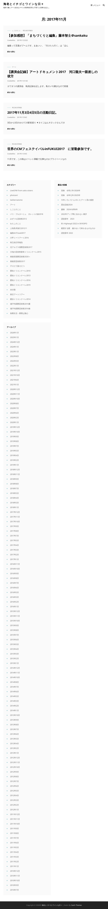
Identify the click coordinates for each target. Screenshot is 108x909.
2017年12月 (15, 512)
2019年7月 (14, 446)
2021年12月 (15, 370)
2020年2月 (14, 417)
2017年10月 (15, 521)
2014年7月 (14, 687)
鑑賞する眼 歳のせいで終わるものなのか (78, 228)
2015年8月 (14, 630)
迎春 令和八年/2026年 (70, 190)
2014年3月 (14, 701)
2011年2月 (14, 861)
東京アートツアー (17, 294)
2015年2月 (14, 658)
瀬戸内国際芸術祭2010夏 (20, 304)
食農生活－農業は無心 (19, 313)
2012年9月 (14, 772)
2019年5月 (14, 450)
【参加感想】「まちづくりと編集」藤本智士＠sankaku (47, 35)
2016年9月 (14, 573)
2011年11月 (15, 819)
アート (14, 67)
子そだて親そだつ (17, 266)
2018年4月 (14, 498)
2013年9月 (14, 720)
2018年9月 (14, 479)
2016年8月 (14, 578)
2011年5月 (14, 847)
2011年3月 (14, 857)
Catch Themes (76, 905)
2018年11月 (15, 474)
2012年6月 (14, 786)
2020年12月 (15, 389)
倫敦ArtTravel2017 (17, 233)
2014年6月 (14, 691)
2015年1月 (14, 663)
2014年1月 (14, 710)
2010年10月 (15, 880)
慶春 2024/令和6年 (69, 209)
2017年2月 (14, 554)
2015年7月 (14, 635)
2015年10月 (15, 620)
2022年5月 (14, 361)
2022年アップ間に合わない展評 (74, 214)
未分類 (13, 289)
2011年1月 (14, 866)
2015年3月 (14, 654)
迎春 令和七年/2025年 (70, 195)
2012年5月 (14, 790)
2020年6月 (14, 413)
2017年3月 (14, 550)
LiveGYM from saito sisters (21, 190)
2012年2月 (14, 805)
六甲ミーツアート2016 (19, 237)
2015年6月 (14, 639)
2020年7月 (14, 408)
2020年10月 (15, 398)
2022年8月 (14, 356)
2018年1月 (14, 507)
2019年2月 (14, 460)
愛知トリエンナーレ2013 (20, 275)
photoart (14, 195)
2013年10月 (15, 715)
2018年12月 (15, 469)
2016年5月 (14, 592)
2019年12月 (15, 427)
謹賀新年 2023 (67, 219)
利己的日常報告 (28, 30)
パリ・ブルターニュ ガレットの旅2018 (26, 214)
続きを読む (11, 51)
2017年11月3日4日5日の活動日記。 (32, 112)
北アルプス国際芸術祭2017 (21, 247)
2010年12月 (15, 871)
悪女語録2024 (66, 204)
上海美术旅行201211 (18, 228)
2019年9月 (14, 436)
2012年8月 (14, 776)
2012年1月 (14, 809)
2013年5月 (14, 739)
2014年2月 (14, 705)
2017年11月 (15, 517)
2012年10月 (15, 767)
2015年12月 (15, 611)
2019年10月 (15, 432)
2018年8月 (14, 483)
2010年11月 (15, 875)
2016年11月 (15, 564)
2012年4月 (14, 795)
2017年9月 (14, 526)
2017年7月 (14, 535)
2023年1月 (14, 351)
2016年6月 (14, 587)
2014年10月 (15, 677)
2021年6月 (14, 380)
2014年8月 (14, 682)
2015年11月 (15, 616)
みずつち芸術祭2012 (18, 219)
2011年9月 (14, 828)
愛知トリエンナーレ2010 (20, 271)
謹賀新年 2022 (67, 233)
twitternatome (16, 200)
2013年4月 (14, 743)
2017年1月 (14, 559)
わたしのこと (15, 223)
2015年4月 (14, 649)
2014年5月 (14, 696)
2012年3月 (14, 800)
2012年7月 (14, 781)
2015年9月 (14, 625)
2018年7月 (14, 488)
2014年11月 (15, 672)
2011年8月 (14, 833)
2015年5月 (14, 644)
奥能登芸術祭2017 (17, 261)
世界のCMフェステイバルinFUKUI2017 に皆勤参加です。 (50, 149)
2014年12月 (15, 668)
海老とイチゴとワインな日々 (23, 4)
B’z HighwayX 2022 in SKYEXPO (74, 223)
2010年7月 (14, 890)
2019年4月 (14, 455)
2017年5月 (14, 540)
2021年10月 (15, 375)
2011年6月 (14, 842)
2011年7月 (14, 838)
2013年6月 (14, 734)
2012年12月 (15, 757)
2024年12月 (15, 342)
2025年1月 (14, 337)
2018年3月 (14, 502)
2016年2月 (14, 602)
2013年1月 (14, 753)
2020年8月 (14, 403)
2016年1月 (14, 606)
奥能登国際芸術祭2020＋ (20, 256)
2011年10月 (15, 824)
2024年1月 (14, 347)
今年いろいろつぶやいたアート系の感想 (77, 200)
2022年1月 (14, 365)
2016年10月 (15, 569)
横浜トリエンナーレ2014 (20, 299)
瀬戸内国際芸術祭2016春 (20, 308)
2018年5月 (14, 493)
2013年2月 (14, 748)
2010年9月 (14, 885)
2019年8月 (14, 441)
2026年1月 (14, 332)
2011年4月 (14, 852)
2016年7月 (14, 583)
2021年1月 (14, 384)
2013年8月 (14, 724)
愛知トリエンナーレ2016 (20, 280)
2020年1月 (14, 422)
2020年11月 (15, 394)
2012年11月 (15, 762)
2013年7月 (14, 729)
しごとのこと (16, 30)
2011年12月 (15, 814)
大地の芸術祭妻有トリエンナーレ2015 (25, 252)
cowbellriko (11, 40)
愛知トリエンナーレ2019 (20, 285)
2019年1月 (14, 465)
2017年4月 (14, 545)
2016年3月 (14, 597)
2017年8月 (14, 531)
